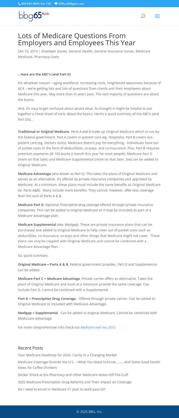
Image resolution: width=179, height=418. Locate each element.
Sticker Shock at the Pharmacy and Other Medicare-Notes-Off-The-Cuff (73, 375)
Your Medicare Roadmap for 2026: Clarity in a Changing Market (67, 355)
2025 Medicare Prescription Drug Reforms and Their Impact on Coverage (74, 382)
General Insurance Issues (114, 51)
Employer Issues (54, 51)
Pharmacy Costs (46, 57)
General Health (80, 51)
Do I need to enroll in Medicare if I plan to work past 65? (61, 389)
